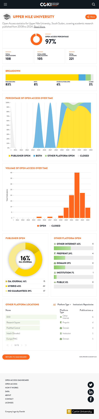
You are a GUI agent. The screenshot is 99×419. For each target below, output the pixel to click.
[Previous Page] (12, 345)
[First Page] (8, 345)
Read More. (39, 26)
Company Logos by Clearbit (15, 411)
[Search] (93, 4)
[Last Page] (26, 345)
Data (7, 391)
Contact (9, 399)
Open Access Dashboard (17, 380)
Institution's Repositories (83, 304)
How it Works (11, 387)
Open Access (11, 384)
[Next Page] (22, 345)
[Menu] (5, 4)
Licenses (9, 402)
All (54, 304)
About (8, 395)
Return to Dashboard (16, 357)
